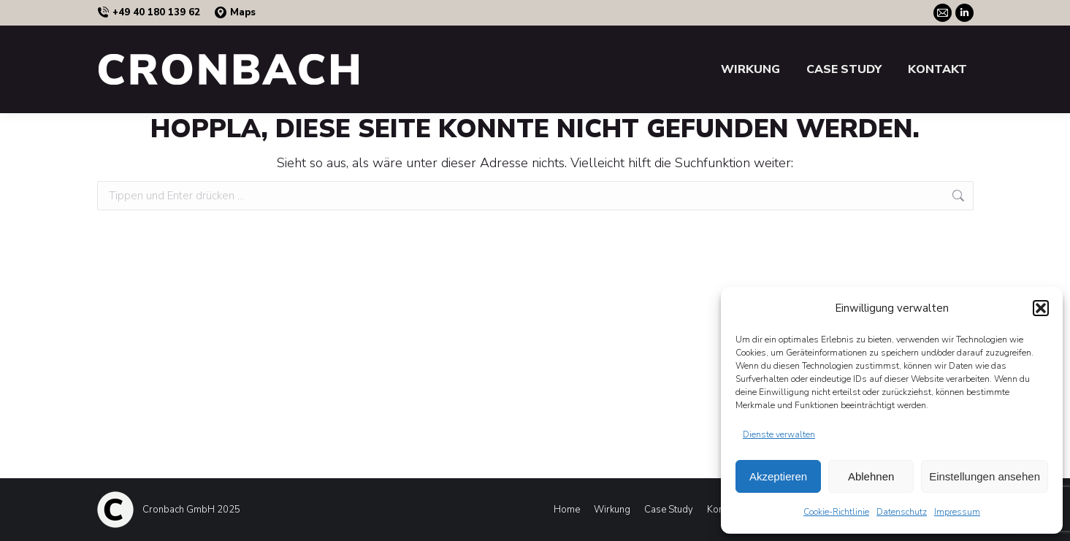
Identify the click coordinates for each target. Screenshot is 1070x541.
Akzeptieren (778, 476)
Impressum (957, 512)
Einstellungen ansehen (984, 476)
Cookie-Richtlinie (836, 512)
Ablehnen (871, 476)
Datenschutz (901, 512)
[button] (1040, 308)
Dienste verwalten (779, 434)
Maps (235, 13)
